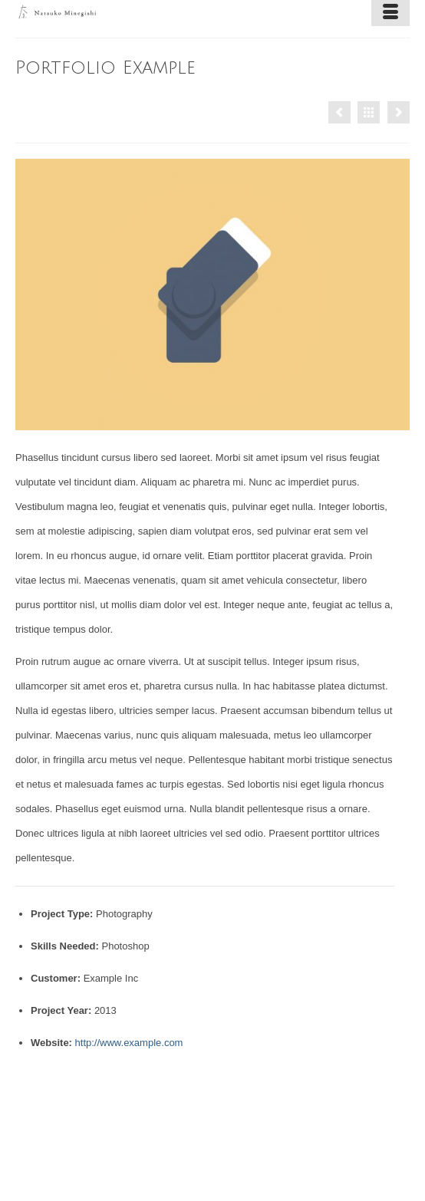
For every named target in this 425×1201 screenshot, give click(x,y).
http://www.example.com (129, 1042)
